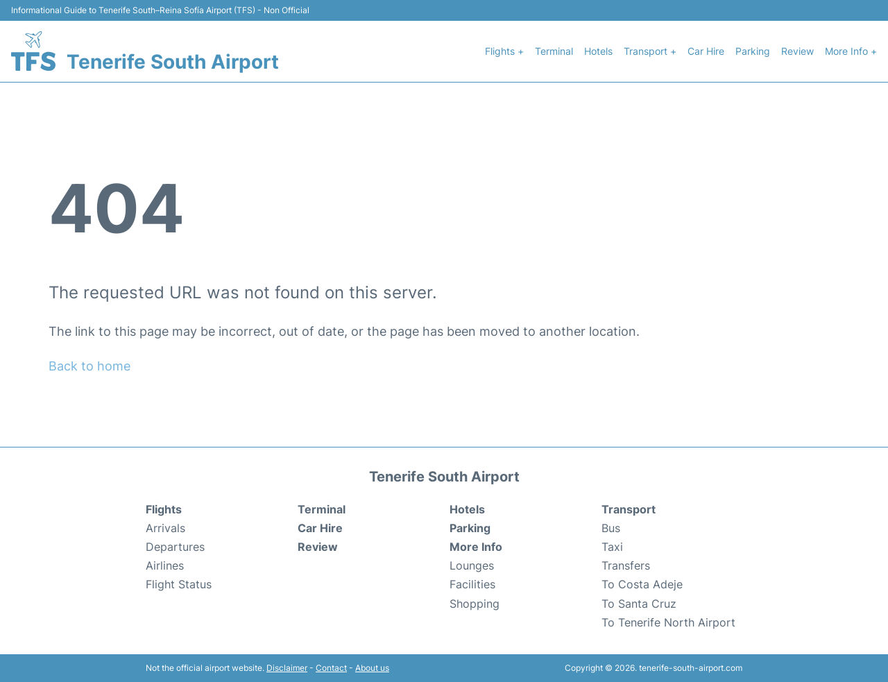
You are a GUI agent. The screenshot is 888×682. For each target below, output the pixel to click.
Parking (752, 51)
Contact (331, 668)
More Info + (851, 51)
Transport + (650, 51)
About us (372, 668)
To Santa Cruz (638, 604)
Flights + (504, 51)
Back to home (89, 366)
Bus (610, 528)
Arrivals (165, 528)
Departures (175, 547)
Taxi (612, 547)
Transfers (625, 565)
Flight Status (179, 584)
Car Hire (706, 51)
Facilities (472, 584)
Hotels (598, 51)
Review (797, 51)
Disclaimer (286, 668)
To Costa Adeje (642, 584)
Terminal (554, 51)
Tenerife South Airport (173, 61)
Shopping (475, 604)
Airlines (165, 565)
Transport (628, 509)
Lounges (472, 565)
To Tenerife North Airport (668, 622)
